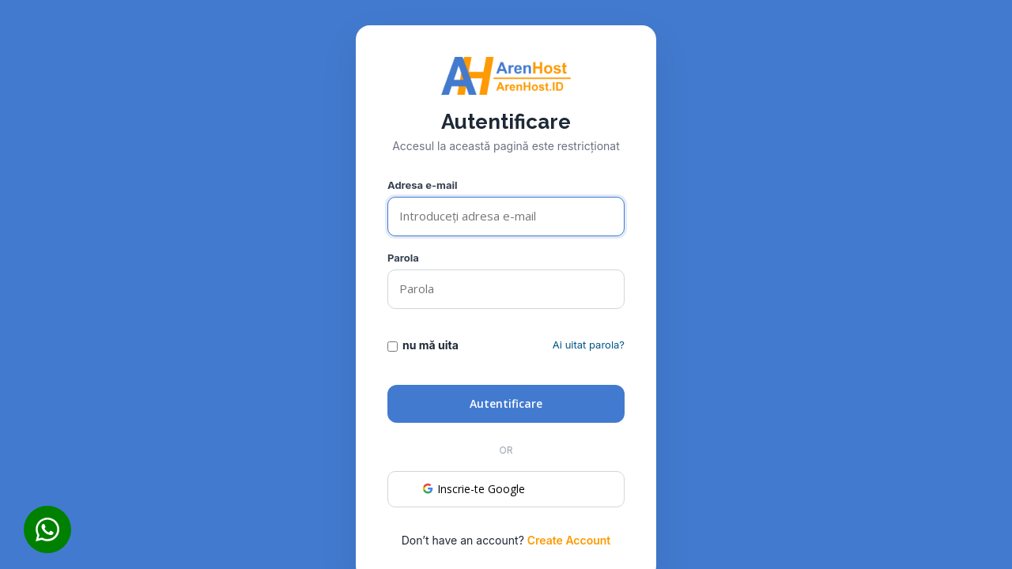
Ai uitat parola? (589, 344)
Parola (403, 257)
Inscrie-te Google (473, 488)
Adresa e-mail (422, 185)
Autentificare (506, 403)
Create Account (569, 540)
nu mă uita (423, 345)
